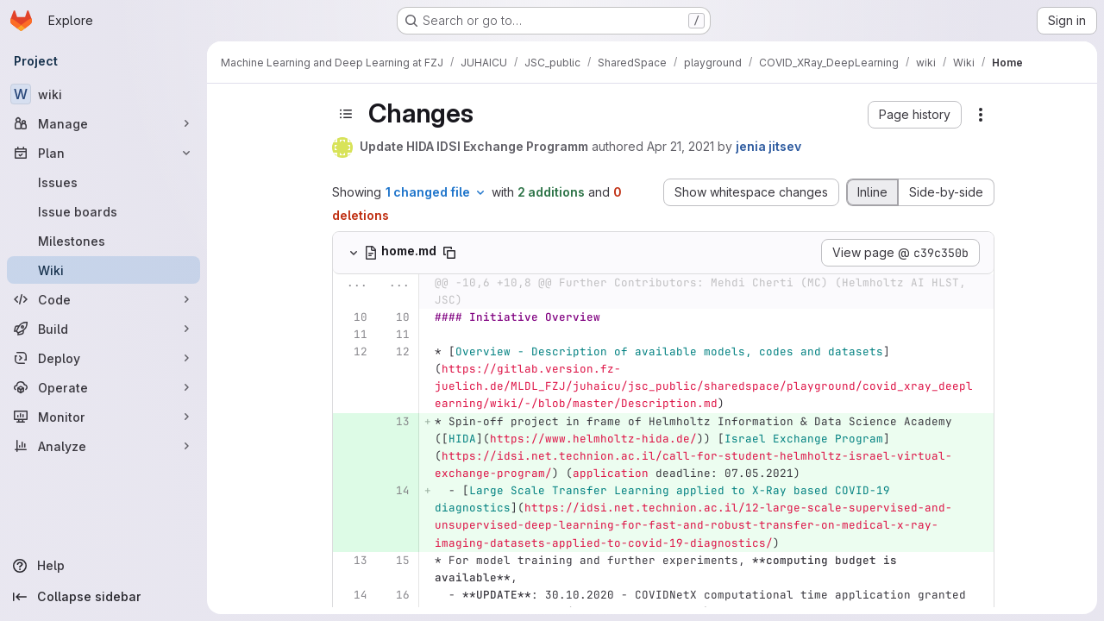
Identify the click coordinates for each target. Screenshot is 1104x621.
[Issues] (103, 182)
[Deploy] (103, 358)
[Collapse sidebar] (103, 597)
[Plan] (103, 152)
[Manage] (103, 123)
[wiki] (103, 94)
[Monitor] (103, 416)
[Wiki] (103, 270)
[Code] (103, 299)
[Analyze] (103, 446)
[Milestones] (103, 240)
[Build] (103, 328)
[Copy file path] (449, 252)
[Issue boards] (103, 211)
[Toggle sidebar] (346, 113)
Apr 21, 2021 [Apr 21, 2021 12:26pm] (680, 146)
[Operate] (103, 387)
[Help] (103, 566)
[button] (915, 115)
